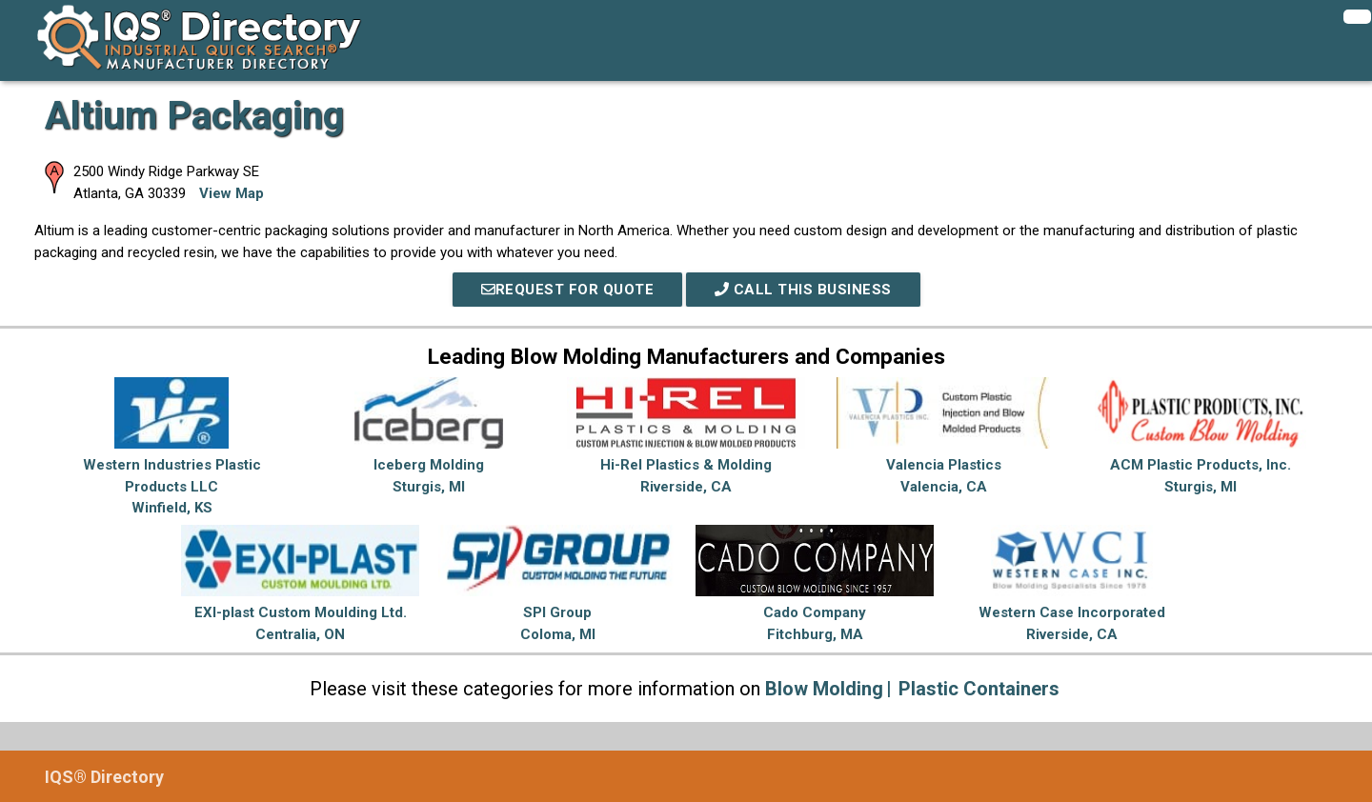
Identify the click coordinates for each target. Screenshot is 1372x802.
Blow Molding (824, 688)
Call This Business (803, 289)
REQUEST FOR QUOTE (568, 289)
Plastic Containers (978, 688)
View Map (231, 193)
